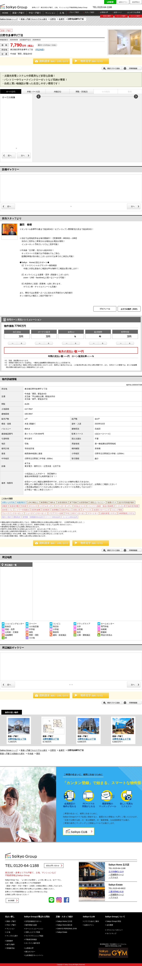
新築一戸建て (18, 13)
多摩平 (62, 19)
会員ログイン (123, 2)
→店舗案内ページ (116, 874)
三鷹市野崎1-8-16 (116, 891)
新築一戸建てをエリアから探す (34, 19)
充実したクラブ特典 (32, 932)
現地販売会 (10, 948)
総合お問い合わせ (52, 866)
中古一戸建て (35, 13)
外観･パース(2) (33, 92)
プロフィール (105, 309)
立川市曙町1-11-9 (116, 871)
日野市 (53, 19)
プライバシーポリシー (115, 930)
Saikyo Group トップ (9, 19)
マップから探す (12, 936)
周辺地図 (40, 49)
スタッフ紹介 (89, 12)
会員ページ (118, 12)
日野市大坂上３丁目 (121, 739)
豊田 (38, 753)
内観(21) (57, 92)
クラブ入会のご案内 (91, 921)
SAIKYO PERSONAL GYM (67, 929)
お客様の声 (104, 12)
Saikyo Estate (62, 932)
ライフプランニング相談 (34, 936)
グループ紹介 (74, 12)
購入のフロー (30, 952)
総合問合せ (136, 2)
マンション (50, 13)
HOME (5, 13)
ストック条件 (135, 16)
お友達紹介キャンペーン (34, 955)
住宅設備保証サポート (33, 921)
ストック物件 (121, 16)
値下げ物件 (10, 944)
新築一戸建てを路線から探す (12, 753)
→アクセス (113, 877)
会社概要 (11, 900)
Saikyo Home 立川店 (64, 921)
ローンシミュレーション (34, 929)
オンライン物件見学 (32, 943)
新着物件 (9, 941)
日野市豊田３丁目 (51, 739)
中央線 (30, 753)
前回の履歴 (107, 16)
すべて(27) (10, 92)
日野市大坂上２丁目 (87, 739)
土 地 (62, 13)
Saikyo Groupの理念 (114, 921)
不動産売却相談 (31, 939)
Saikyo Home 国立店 (64, 925)
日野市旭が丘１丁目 (17, 739)
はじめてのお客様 (133, 12)
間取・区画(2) (81, 92)
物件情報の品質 (31, 925)
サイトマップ (111, 933)
